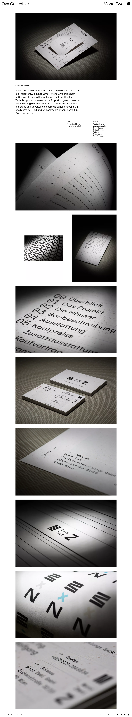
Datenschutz (111, 714)
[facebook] (121, 714)
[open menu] (128, 3)
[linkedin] (128, 714)
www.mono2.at (75, 126)
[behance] (125, 714)
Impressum (103, 714)
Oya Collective (15, 3)
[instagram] (117, 714)
